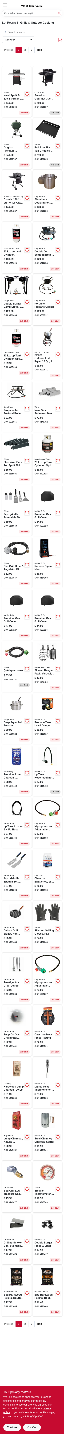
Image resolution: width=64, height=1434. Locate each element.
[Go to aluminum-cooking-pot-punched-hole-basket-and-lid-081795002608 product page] (47, 195)
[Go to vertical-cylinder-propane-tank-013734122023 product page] (17, 247)
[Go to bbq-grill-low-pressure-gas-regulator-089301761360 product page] (17, 1186)
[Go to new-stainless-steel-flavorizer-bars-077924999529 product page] (47, 406)
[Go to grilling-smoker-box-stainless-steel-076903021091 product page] (17, 1239)
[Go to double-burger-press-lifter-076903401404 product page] (47, 1239)
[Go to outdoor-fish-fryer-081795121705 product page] (47, 353)
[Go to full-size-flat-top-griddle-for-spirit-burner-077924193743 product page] (47, 143)
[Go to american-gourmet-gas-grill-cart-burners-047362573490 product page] (47, 91)
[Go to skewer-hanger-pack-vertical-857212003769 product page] (47, 666)
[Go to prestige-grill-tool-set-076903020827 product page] (17, 978)
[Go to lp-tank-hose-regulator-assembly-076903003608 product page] (47, 770)
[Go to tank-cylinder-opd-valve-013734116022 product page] (17, 353)
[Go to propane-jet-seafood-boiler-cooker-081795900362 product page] (17, 406)
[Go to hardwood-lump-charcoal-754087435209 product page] (17, 1082)
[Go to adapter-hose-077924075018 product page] (17, 666)
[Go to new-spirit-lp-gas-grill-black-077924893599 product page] (17, 91)
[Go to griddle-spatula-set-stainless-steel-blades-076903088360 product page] (17, 874)
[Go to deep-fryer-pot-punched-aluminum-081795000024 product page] (17, 718)
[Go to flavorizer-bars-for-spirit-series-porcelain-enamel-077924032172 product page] (17, 458)
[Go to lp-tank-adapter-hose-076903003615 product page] (17, 822)
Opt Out (31, 1427)
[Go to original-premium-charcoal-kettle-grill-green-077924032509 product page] (17, 143)
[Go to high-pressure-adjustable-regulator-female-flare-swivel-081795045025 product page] (47, 822)
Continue (12, 1427)
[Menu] (5, 5)
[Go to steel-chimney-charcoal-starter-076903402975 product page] (47, 1134)
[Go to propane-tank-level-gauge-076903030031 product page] (47, 718)
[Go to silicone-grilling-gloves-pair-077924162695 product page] (47, 926)
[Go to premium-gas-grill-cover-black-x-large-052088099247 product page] (47, 510)
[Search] (59, 13)
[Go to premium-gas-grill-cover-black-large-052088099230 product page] (17, 614)
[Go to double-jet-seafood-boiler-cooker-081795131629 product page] (47, 247)
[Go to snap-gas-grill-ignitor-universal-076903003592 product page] (17, 1030)
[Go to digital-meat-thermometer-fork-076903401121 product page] (47, 1082)
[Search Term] (32, 13)
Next (39, 50)
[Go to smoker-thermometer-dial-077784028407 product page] (47, 1186)
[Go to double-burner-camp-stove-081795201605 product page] (17, 299)
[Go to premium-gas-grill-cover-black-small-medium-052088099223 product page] (47, 614)
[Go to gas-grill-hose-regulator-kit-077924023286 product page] (17, 562)
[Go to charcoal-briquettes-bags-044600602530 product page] (47, 874)
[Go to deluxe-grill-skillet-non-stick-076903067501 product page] (17, 926)
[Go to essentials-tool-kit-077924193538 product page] (17, 510)
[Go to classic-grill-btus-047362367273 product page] (17, 195)
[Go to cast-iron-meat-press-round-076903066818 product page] (47, 1030)
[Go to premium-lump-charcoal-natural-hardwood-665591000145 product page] (17, 770)
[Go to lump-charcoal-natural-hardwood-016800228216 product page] (17, 1134)
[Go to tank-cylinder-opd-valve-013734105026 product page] (47, 458)
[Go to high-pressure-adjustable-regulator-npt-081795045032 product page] (47, 978)
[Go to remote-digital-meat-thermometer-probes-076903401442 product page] (47, 562)
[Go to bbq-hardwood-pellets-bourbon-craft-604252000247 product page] (17, 1291)
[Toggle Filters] (60, 40)
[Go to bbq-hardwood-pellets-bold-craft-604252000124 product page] (47, 1291)
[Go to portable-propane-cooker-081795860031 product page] (47, 299)
